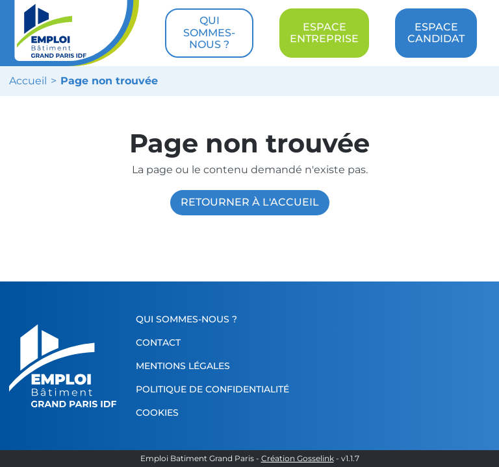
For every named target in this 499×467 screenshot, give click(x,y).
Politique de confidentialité (212, 389)
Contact (158, 342)
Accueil (28, 81)
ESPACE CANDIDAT (436, 33)
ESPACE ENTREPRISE (324, 33)
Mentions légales (183, 366)
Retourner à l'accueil (250, 202)
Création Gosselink (297, 458)
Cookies (157, 412)
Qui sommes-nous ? (186, 319)
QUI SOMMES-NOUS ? (209, 32)
